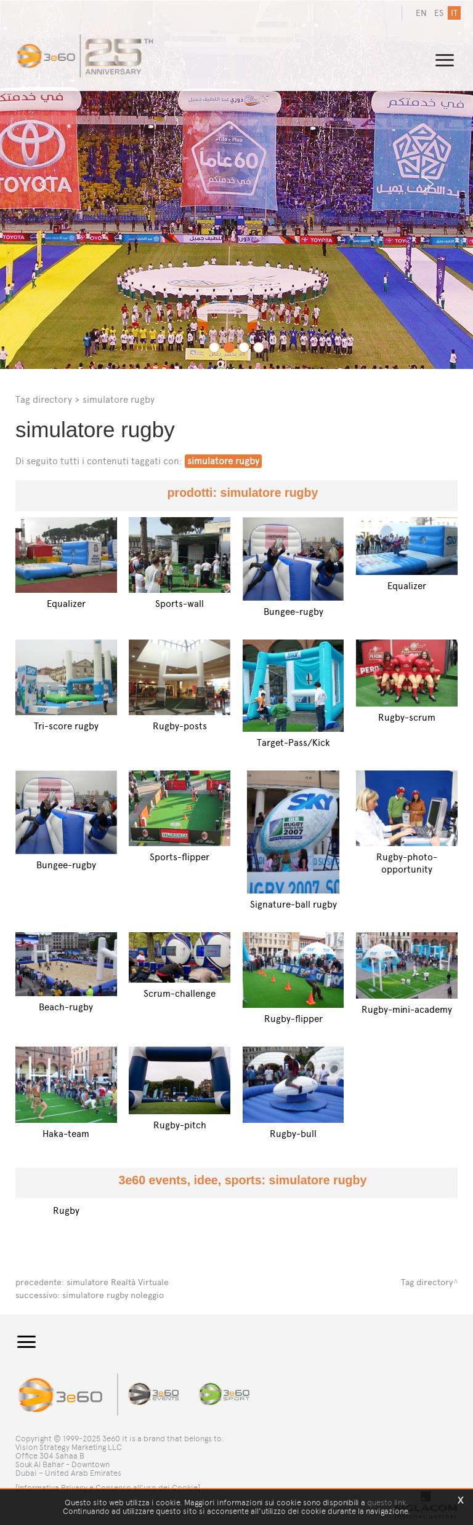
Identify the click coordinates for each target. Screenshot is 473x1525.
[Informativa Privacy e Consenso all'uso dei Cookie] (107, 1486)
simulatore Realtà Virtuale (118, 1282)
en (421, 13)
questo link (386, 1502)
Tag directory (43, 399)
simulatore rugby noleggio (113, 1294)
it (454, 13)
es (438, 13)
